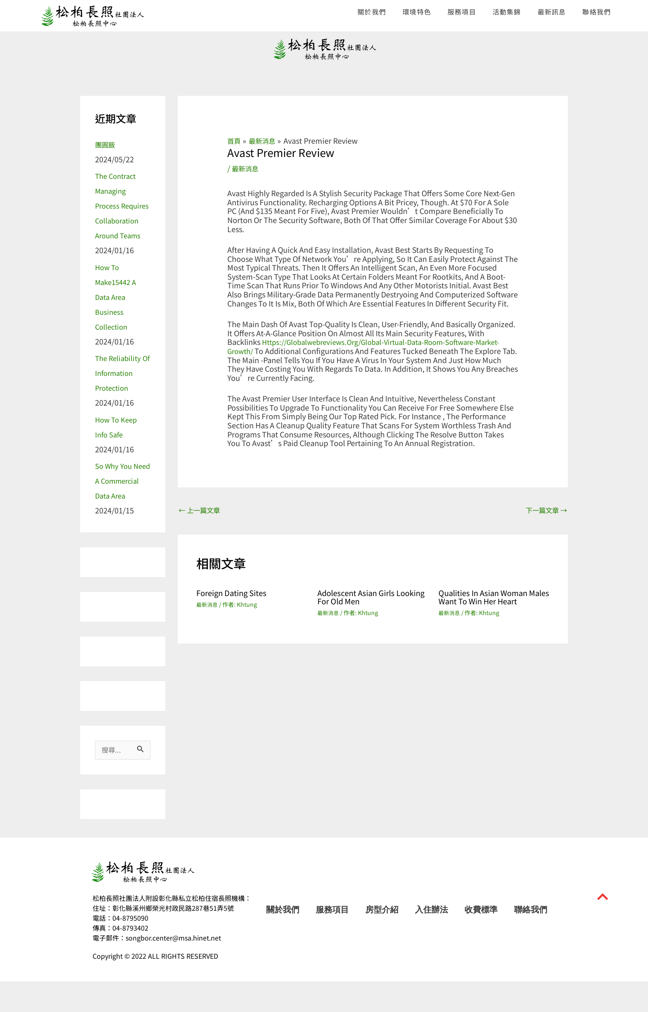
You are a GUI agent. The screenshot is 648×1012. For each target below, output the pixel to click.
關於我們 (371, 12)
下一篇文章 (544, 510)
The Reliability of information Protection (120, 387)
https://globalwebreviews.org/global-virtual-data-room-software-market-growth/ (361, 346)
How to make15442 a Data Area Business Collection (118, 311)
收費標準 (481, 940)
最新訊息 (552, 12)
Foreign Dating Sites (235, 594)
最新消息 (247, 168)
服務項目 (462, 12)
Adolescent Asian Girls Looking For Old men (359, 598)
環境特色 (417, 12)
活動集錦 (507, 12)
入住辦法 (431, 940)
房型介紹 (381, 940)
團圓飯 (106, 144)
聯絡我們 (596, 12)
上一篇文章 (202, 510)
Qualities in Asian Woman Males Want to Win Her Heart (493, 598)
